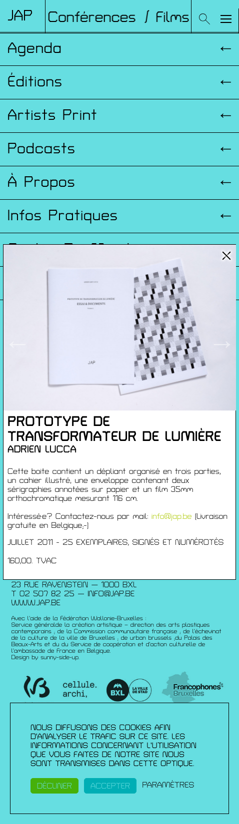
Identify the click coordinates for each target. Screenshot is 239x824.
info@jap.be (172, 516)
